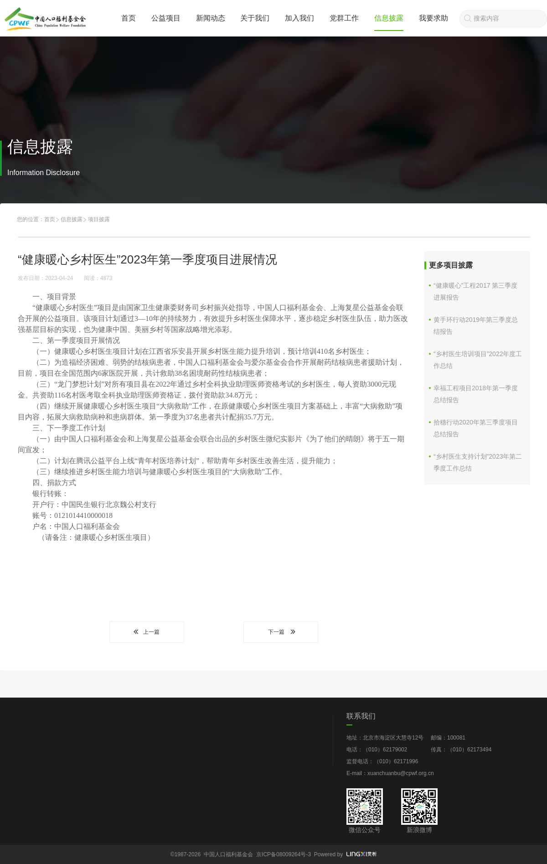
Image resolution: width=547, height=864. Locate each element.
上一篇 (147, 632)
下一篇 (281, 632)
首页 (128, 18)
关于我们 (254, 18)
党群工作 (344, 18)
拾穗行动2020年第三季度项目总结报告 (475, 428)
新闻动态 (210, 18)
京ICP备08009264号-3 (283, 854)
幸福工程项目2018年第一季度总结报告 (475, 394)
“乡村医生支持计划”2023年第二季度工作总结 (477, 462)
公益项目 (166, 18)
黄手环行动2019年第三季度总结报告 (475, 325)
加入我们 (299, 18)
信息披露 (388, 18)
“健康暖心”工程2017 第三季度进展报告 (475, 291)
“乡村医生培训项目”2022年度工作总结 (477, 359)
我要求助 (433, 18)
